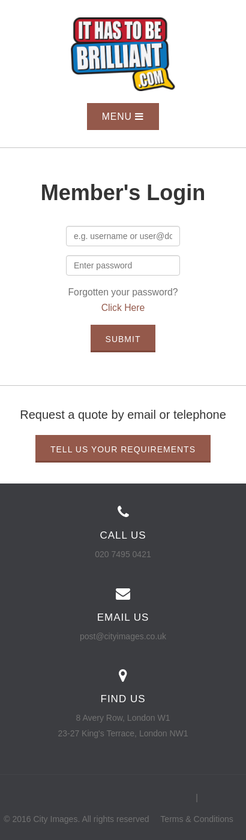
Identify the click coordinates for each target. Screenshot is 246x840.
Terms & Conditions (196, 819)
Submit (123, 339)
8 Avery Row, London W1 (123, 718)
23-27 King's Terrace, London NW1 (123, 733)
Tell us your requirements (123, 449)
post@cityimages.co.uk (123, 636)
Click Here (123, 308)
